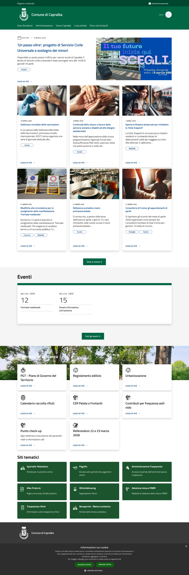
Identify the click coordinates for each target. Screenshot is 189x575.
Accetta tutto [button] (84, 565)
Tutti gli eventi (93, 336)
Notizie (25, 37)
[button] (94, 570)
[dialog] (94, 559)
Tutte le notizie (94, 261)
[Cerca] (168, 14)
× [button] (186, 546)
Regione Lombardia (25, 3)
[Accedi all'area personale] (158, 3)
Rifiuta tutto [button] (105, 564)
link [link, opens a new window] (119, 559)
